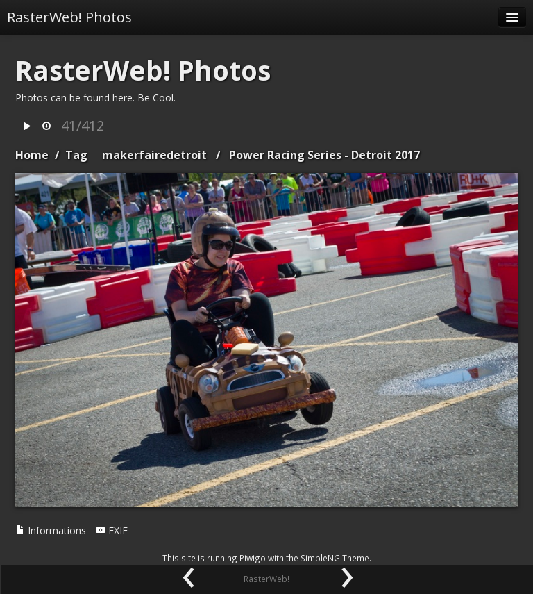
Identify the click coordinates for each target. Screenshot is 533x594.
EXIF (112, 530)
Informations (50, 530)
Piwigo (252, 557)
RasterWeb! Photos (69, 17)
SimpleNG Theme (335, 557)
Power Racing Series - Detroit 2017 (324, 155)
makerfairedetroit (154, 155)
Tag (76, 155)
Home (32, 155)
